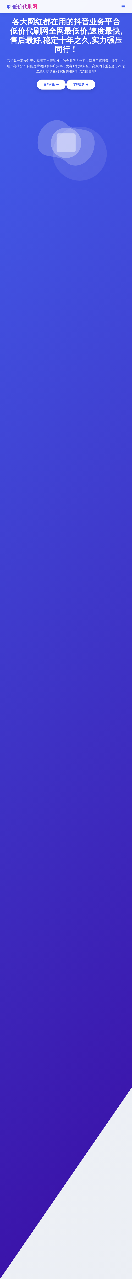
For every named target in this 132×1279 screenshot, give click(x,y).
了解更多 (80, 84)
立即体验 (51, 84)
